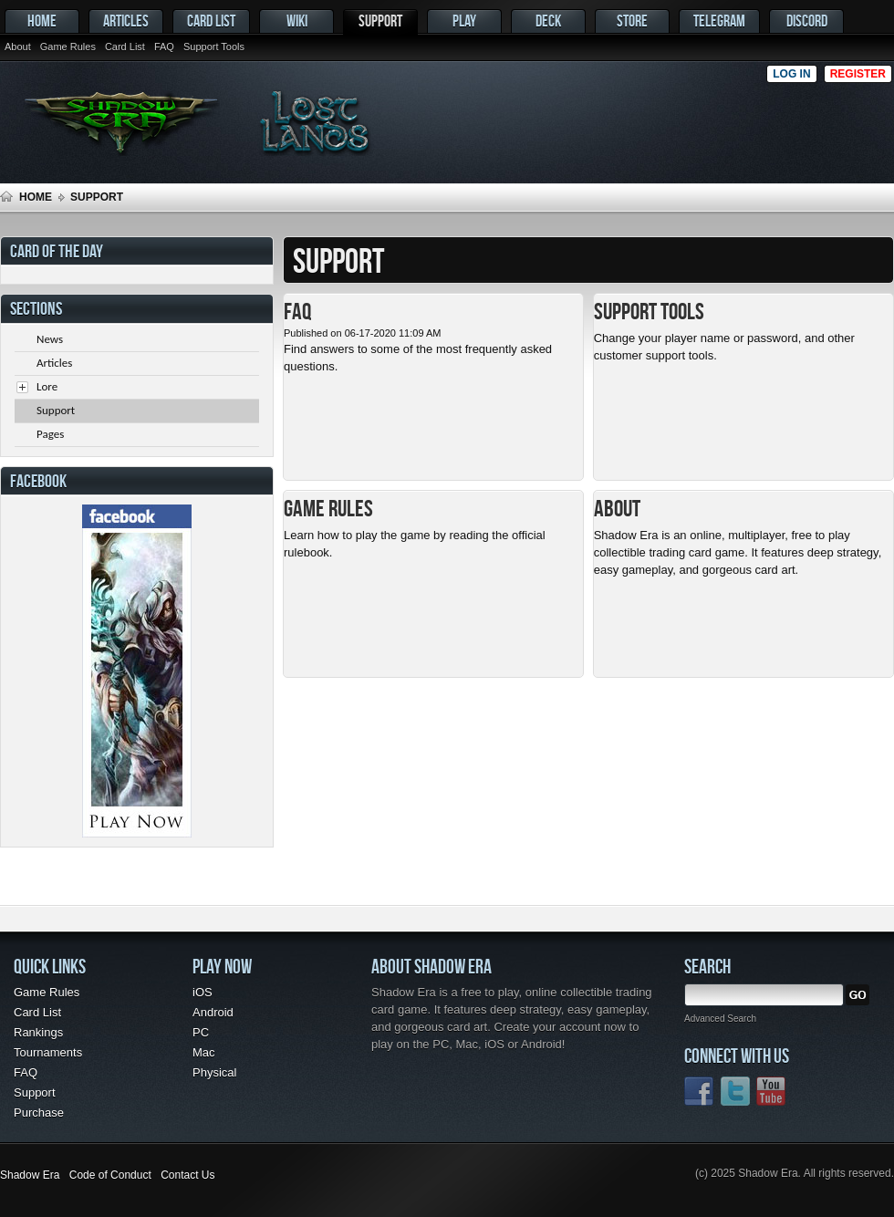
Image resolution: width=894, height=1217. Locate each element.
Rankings (38, 1032)
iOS (202, 992)
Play (464, 20)
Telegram (719, 20)
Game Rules (68, 46)
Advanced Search (720, 1019)
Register (858, 74)
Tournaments (48, 1052)
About (18, 46)
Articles (126, 20)
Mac (203, 1052)
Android (213, 1012)
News (49, 339)
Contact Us (187, 1175)
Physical (214, 1072)
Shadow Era (29, 1175)
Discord (806, 20)
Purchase (39, 1112)
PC (200, 1032)
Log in (791, 74)
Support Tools (213, 46)
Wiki (296, 20)
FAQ (164, 46)
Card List (211, 20)
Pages (50, 434)
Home (42, 20)
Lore (46, 386)
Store (632, 20)
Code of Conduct (110, 1175)
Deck (548, 20)
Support (380, 20)
